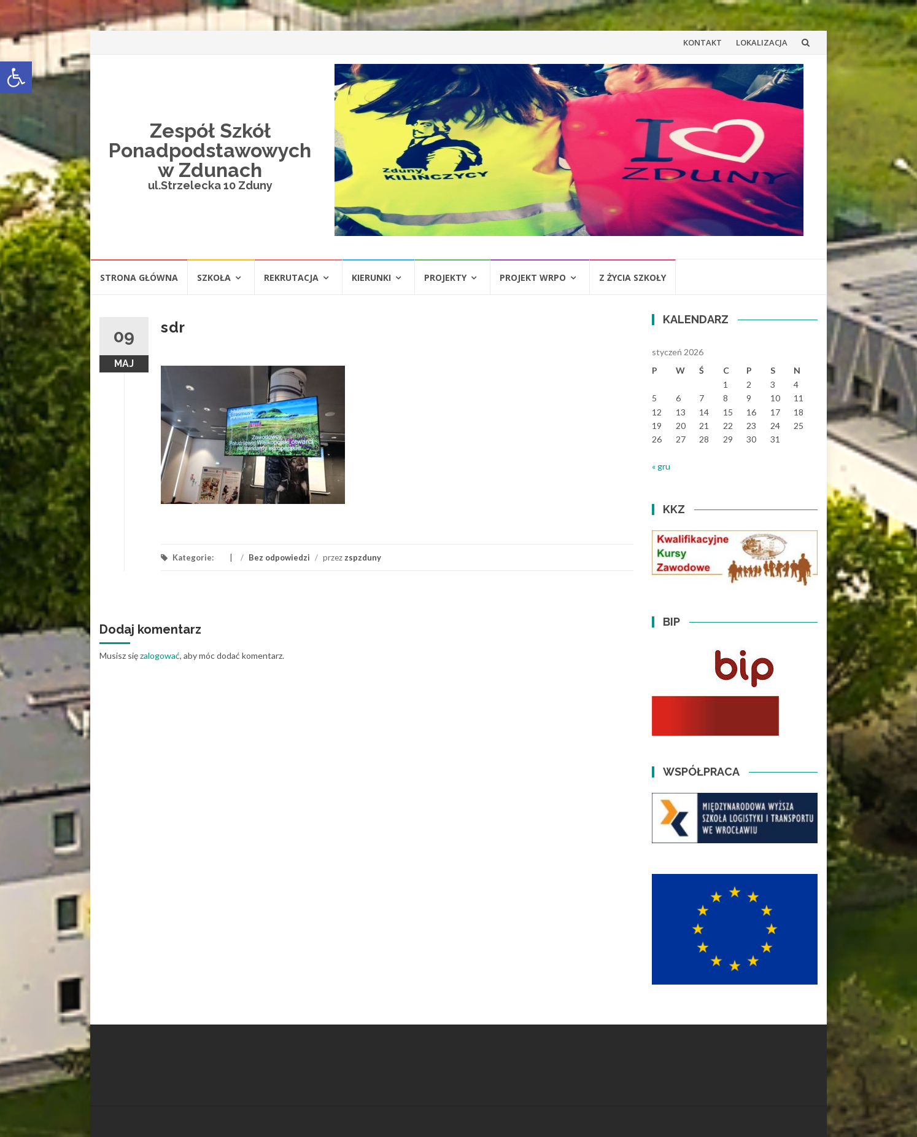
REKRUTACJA (291, 277)
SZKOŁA (214, 277)
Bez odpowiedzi (279, 557)
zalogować (160, 655)
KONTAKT (702, 42)
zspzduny (362, 557)
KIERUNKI (371, 277)
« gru (661, 466)
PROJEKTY (445, 277)
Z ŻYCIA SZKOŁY (632, 277)
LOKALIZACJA (761, 42)
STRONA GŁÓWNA (139, 277)
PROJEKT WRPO (533, 277)
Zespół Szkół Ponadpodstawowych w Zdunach (210, 150)
